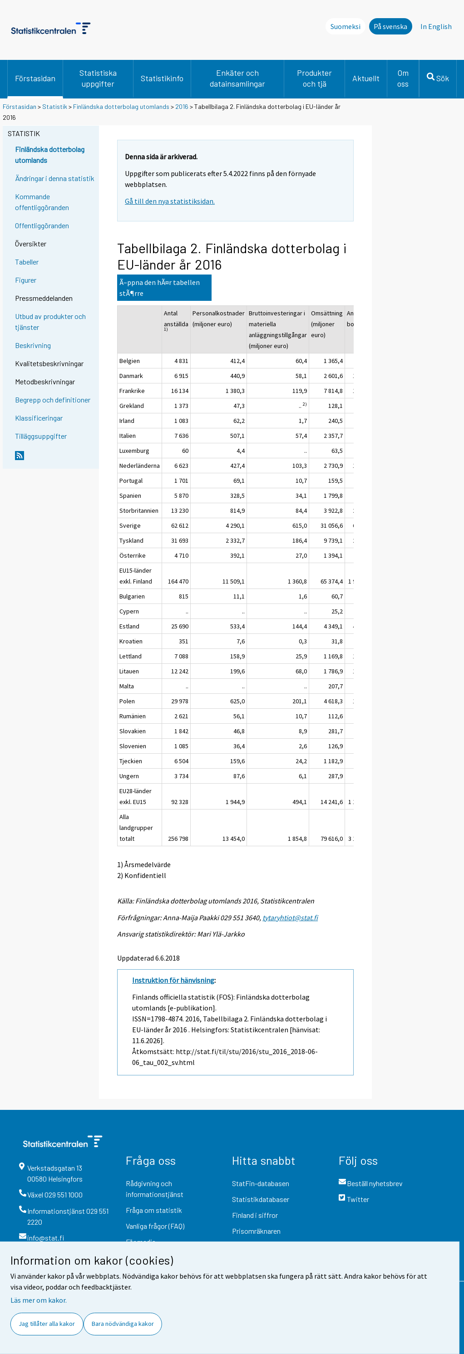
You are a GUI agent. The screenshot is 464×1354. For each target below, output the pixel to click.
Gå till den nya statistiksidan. (170, 201)
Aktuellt (366, 78)
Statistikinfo (162, 78)
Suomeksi (345, 26)
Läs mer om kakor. (38, 1300)
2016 (181, 106)
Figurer (25, 279)
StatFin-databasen (260, 1183)
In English (436, 26)
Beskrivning (33, 345)
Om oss (403, 78)
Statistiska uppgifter (98, 78)
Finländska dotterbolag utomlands (121, 106)
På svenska (390, 26)
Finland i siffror (255, 1215)
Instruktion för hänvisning (173, 980)
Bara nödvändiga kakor (123, 1324)
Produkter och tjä (314, 78)
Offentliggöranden (42, 225)
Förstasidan (35, 78)
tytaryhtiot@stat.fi (290, 917)
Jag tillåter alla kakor (47, 1324)
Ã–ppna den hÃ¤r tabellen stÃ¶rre (159, 288)
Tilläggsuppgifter (41, 436)
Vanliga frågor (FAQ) (155, 1226)
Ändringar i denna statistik (54, 178)
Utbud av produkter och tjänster (50, 321)
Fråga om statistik (154, 1210)
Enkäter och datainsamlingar (237, 78)
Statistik (54, 106)
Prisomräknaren (256, 1230)
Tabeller (27, 261)
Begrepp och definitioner (52, 399)
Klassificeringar (39, 417)
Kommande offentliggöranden (42, 201)
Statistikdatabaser (260, 1199)
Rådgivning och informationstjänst (154, 1188)
